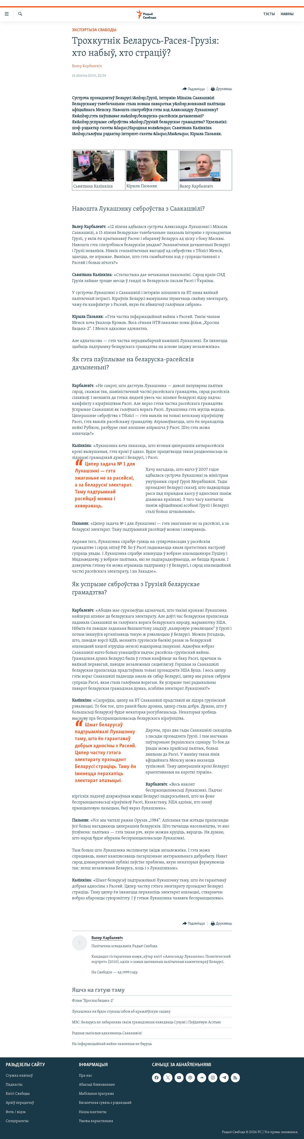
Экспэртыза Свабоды (94, 30)
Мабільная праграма (96, 1094)
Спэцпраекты (17, 1121)
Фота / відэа (16, 1112)
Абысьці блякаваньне (97, 1085)
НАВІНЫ (287, 14)
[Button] (193, 89)
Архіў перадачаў (20, 1103)
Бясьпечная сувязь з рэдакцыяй (105, 1103)
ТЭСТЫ (269, 14)
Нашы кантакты (92, 1112)
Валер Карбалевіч (87, 66)
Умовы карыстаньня (96, 1121)
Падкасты (14, 1085)
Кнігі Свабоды (18, 1094)
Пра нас (85, 1076)
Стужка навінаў (19, 1076)
